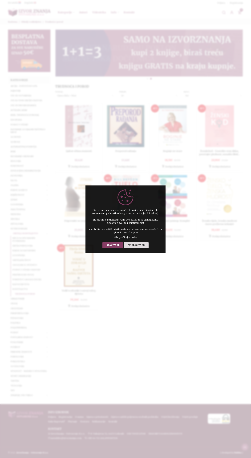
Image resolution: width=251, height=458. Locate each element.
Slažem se (112, 245)
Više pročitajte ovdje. (125, 237)
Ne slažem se (136, 245)
